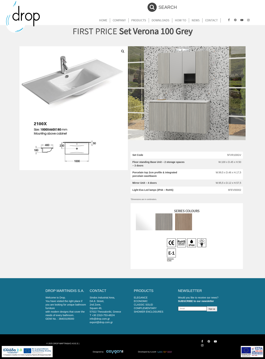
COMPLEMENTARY (145, 308)
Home (103, 20)
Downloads (160, 20)
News (196, 20)
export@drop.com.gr (101, 322)
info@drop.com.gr (100, 318)
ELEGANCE (141, 297)
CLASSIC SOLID (143, 304)
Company (119, 20)
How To (180, 20)
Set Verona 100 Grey (155, 31)
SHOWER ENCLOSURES (148, 311)
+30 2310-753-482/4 (103, 315)
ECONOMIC (141, 301)
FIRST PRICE (95, 31)
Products (138, 20)
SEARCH (162, 7)
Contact (211, 20)
